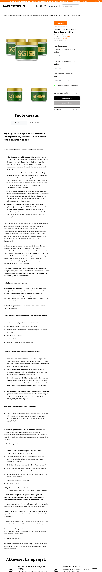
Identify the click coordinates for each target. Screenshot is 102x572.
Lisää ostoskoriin (67, 98)
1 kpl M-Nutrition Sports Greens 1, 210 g (65, 49)
